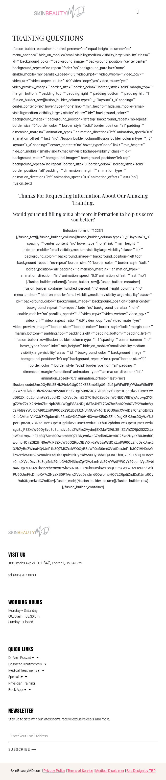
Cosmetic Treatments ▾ (27, 664)
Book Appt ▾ (19, 689)
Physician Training (21, 683)
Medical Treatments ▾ (26, 670)
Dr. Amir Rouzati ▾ (23, 657)
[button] (137, 12)
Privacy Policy (54, 771)
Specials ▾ (17, 677)
